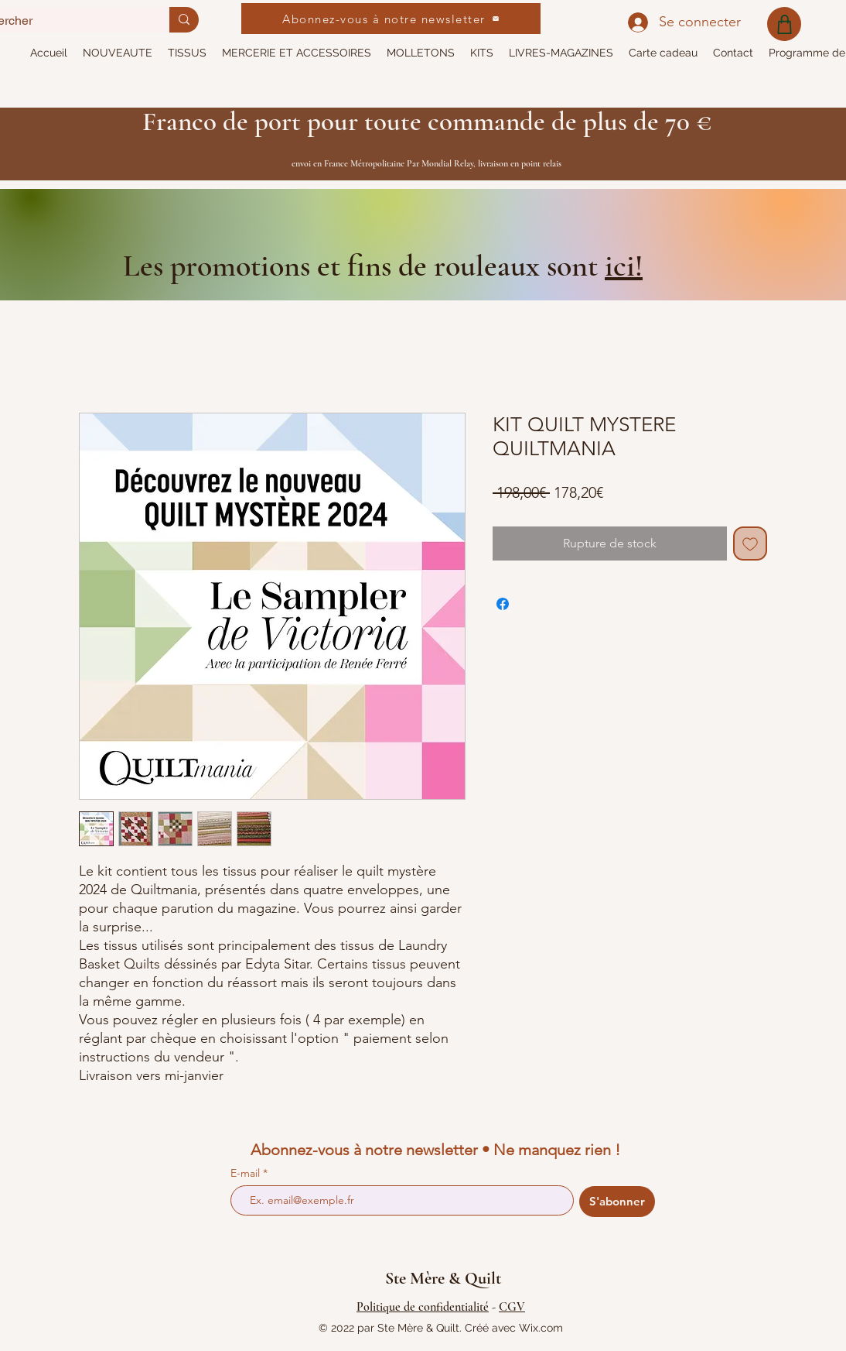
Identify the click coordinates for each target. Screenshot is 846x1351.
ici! (624, 265)
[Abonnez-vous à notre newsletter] (391, 18)
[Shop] (784, 24)
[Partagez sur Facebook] (502, 604)
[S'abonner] (617, 1201)
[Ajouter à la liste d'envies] (750, 543)
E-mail (246, 1173)
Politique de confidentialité (422, 1307)
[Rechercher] (184, 20)
